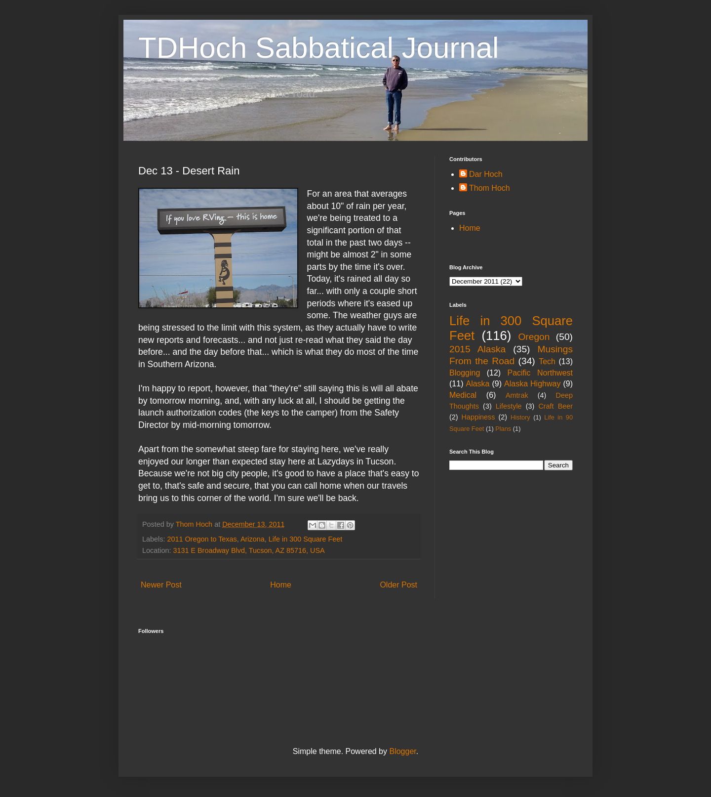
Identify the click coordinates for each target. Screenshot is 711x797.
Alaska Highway (532, 383)
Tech (547, 361)
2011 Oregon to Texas (202, 539)
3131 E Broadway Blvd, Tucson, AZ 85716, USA (248, 550)
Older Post (398, 585)
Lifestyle (509, 406)
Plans (503, 428)
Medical (462, 395)
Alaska (477, 383)
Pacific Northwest (540, 373)
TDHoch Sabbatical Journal (318, 47)
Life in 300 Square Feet (306, 539)
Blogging (464, 373)
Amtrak (517, 395)
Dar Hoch (486, 174)
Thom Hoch (489, 188)
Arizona (252, 539)
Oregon (534, 337)
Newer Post (161, 585)
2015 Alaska (477, 349)
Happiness (478, 417)
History (520, 417)
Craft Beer (555, 406)
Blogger (402, 751)
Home (280, 585)
